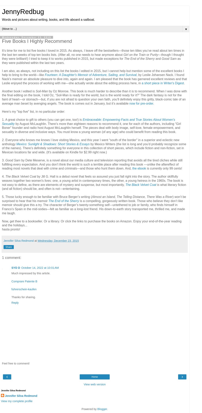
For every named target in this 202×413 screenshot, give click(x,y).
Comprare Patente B (24, 281)
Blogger (102, 409)
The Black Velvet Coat (140, 184)
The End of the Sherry (64, 201)
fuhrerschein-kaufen (23, 289)
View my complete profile (17, 401)
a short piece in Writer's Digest (163, 83)
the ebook (139, 168)
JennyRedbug (23, 11)
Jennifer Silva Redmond (21, 395)
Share (9, 247)
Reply (15, 302)
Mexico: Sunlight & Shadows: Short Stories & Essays (53, 144)
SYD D (15, 267)
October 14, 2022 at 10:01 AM (40, 267)
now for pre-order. (141, 103)
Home (95, 377)
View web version (95, 384)
